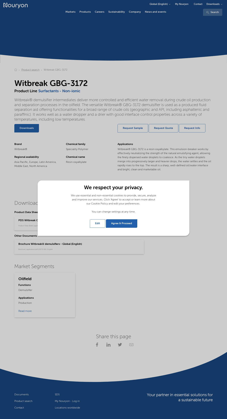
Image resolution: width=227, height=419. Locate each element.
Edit (97, 223)
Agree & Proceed (121, 223)
